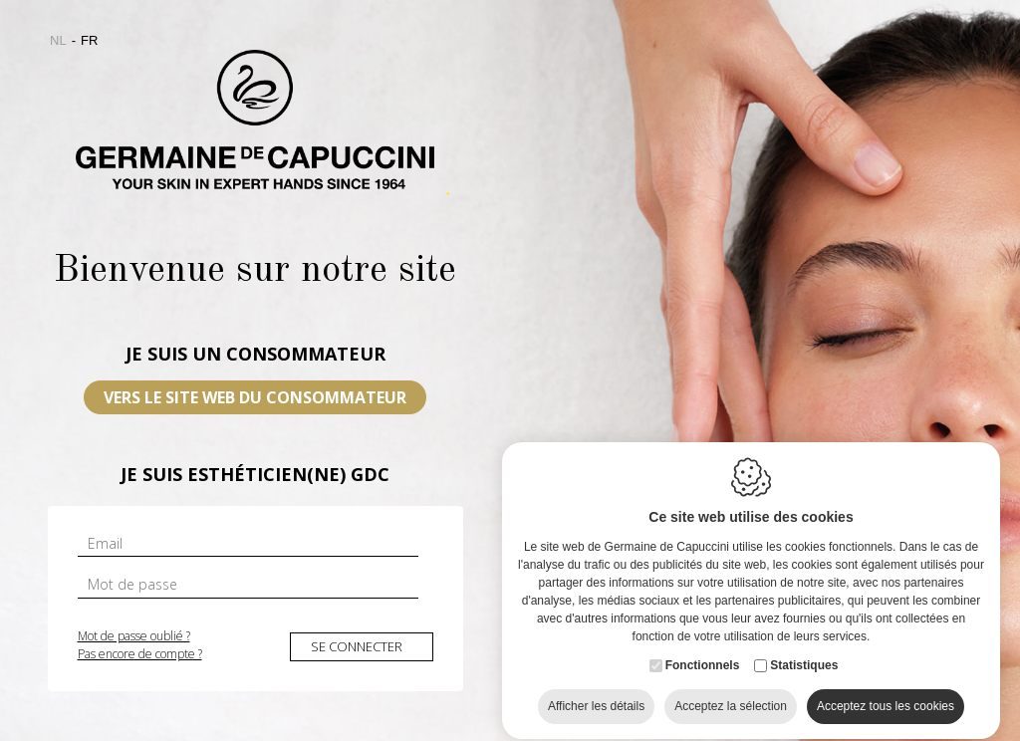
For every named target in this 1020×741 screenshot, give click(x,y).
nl (58, 40)
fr (89, 40)
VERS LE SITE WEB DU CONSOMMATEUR (255, 397)
